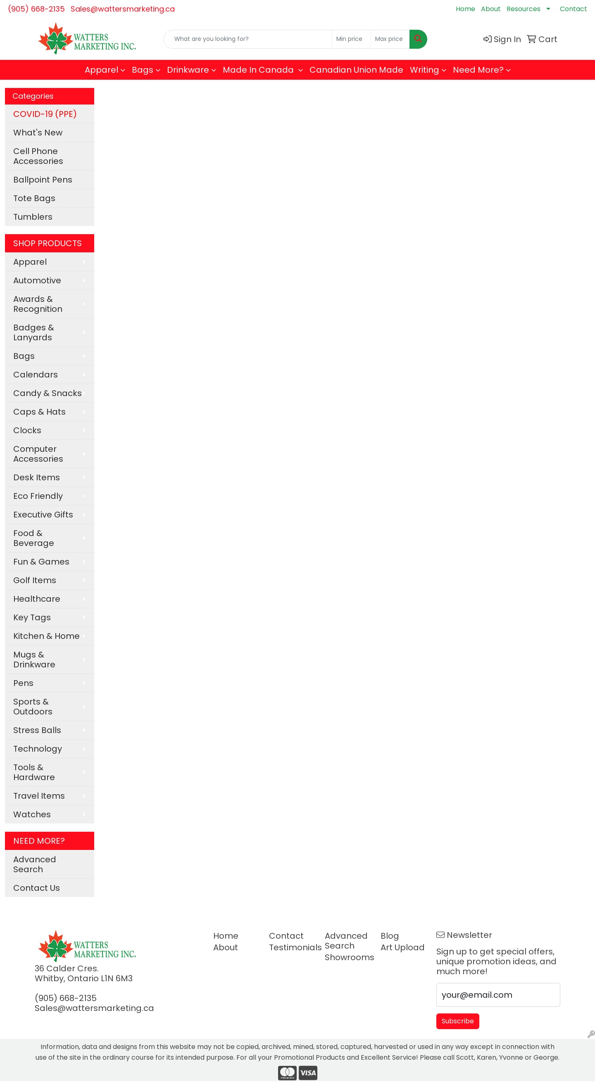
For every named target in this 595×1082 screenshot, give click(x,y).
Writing (424, 70)
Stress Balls (37, 730)
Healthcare (36, 599)
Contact (573, 9)
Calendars (35, 374)
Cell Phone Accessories (38, 156)
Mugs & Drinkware (34, 659)
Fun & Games (41, 561)
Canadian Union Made (356, 70)
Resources (523, 9)
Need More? (478, 70)
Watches (32, 814)
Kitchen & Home (46, 636)
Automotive (37, 280)
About (491, 9)
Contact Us (36, 888)
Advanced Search (34, 864)
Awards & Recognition (37, 304)
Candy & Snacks (47, 393)
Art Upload (403, 947)
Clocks (27, 430)
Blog (390, 936)
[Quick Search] (248, 39)
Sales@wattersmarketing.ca (123, 9)
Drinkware (188, 70)
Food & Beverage (33, 538)
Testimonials (292, 947)
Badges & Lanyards (33, 332)
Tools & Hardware (34, 772)
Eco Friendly (38, 496)
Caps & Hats (39, 412)
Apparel (101, 70)
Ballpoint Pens (42, 179)
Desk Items (36, 477)
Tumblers (32, 217)
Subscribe (458, 1021)
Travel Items (39, 796)
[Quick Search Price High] (390, 39)
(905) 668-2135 (36, 9)
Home (465, 9)
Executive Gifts (43, 514)
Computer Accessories (38, 454)
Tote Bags (34, 198)
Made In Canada (259, 70)
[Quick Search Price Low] (351, 39)
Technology (37, 749)
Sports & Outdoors (32, 706)
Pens (23, 683)
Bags (142, 70)
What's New (37, 132)
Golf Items (34, 580)
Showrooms (348, 957)
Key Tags (32, 617)
